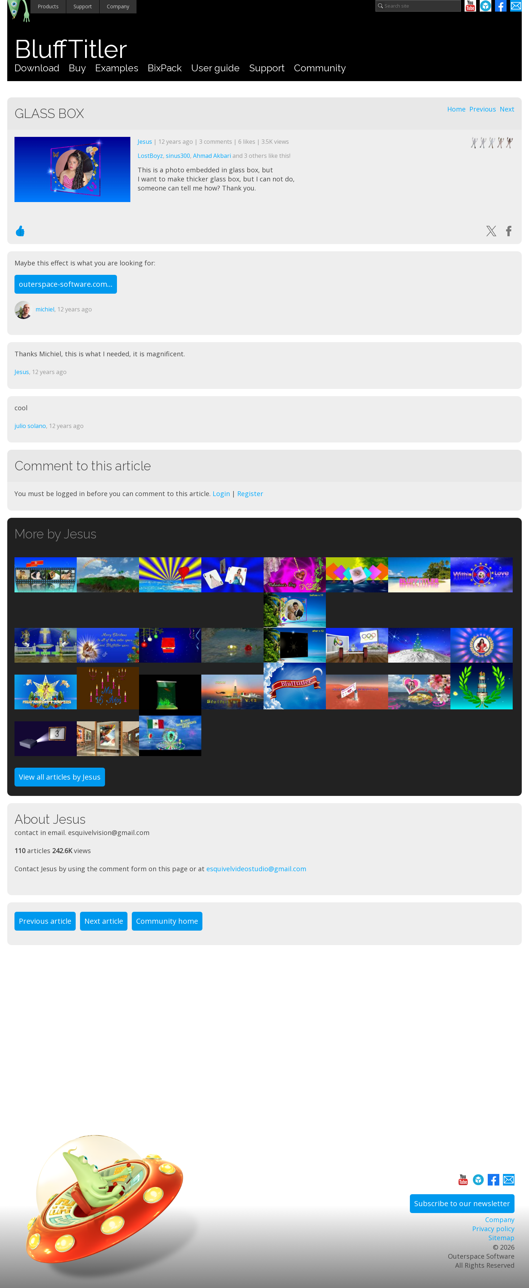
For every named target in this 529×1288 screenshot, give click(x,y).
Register (250, 493)
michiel (44, 309)
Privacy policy (493, 1228)
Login (221, 493)
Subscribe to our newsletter (462, 1203)
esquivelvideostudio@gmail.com (256, 868)
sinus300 (178, 156)
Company (118, 6)
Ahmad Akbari (212, 156)
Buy (77, 68)
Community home (167, 921)
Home (456, 109)
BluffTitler (70, 49)
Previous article (45, 921)
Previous (482, 109)
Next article (103, 921)
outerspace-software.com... (66, 284)
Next (507, 109)
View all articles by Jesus (60, 777)
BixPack (165, 68)
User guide (215, 68)
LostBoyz (150, 156)
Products (48, 6)
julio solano (30, 426)
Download (36, 68)
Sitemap (501, 1237)
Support (83, 6)
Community (320, 68)
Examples (116, 68)
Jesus (145, 142)
